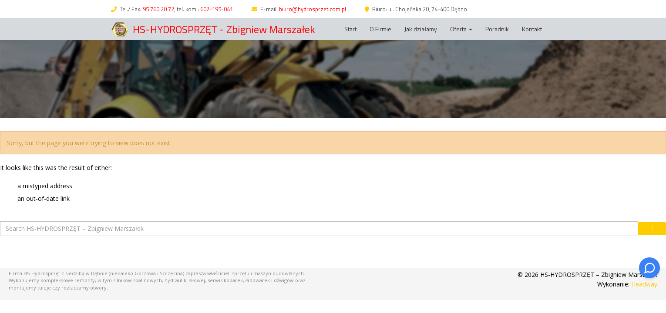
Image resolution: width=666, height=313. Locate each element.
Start (350, 28)
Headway (644, 284)
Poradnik (497, 28)
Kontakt (532, 28)
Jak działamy (420, 28)
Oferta (461, 28)
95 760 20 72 (158, 9)
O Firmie (380, 28)
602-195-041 (216, 9)
